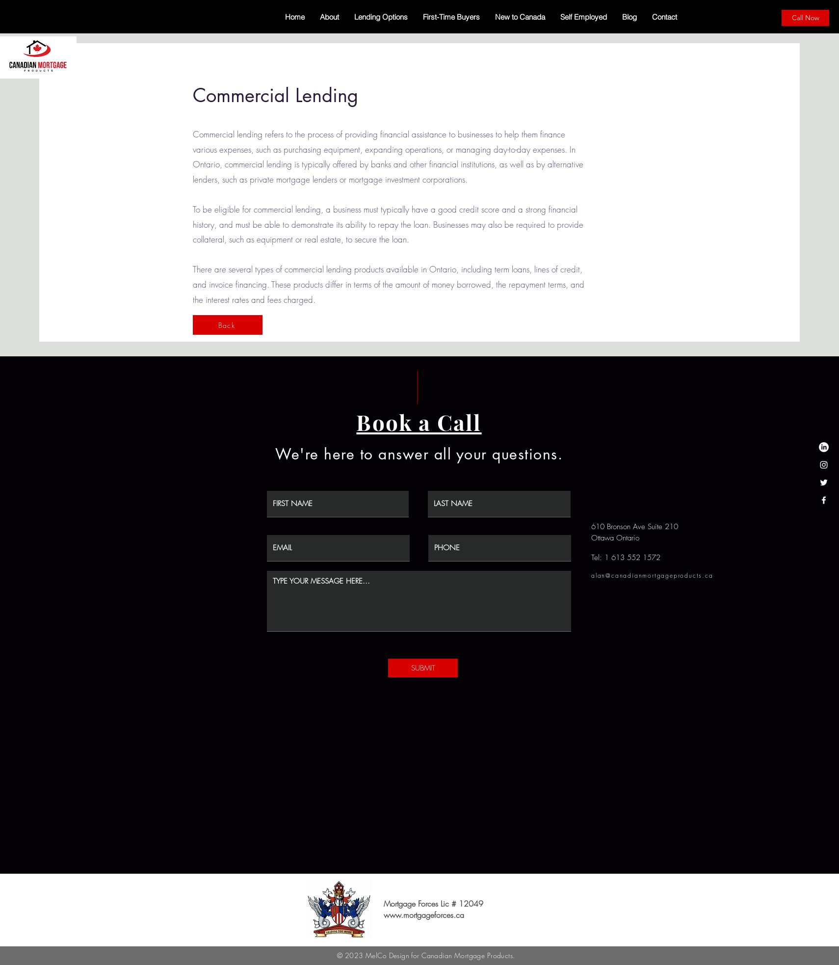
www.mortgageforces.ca (424, 915)
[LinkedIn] (824, 447)
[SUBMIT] (423, 668)
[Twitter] (824, 482)
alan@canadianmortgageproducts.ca (652, 575)
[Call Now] (805, 18)
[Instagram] (824, 465)
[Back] (227, 325)
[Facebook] (824, 500)
